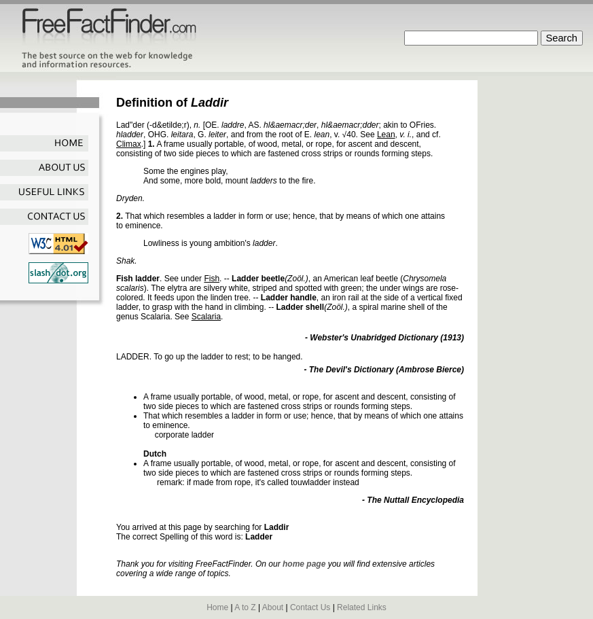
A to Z (244, 607)
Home (217, 607)
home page (304, 564)
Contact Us (310, 607)
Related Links (362, 607)
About (272, 607)
